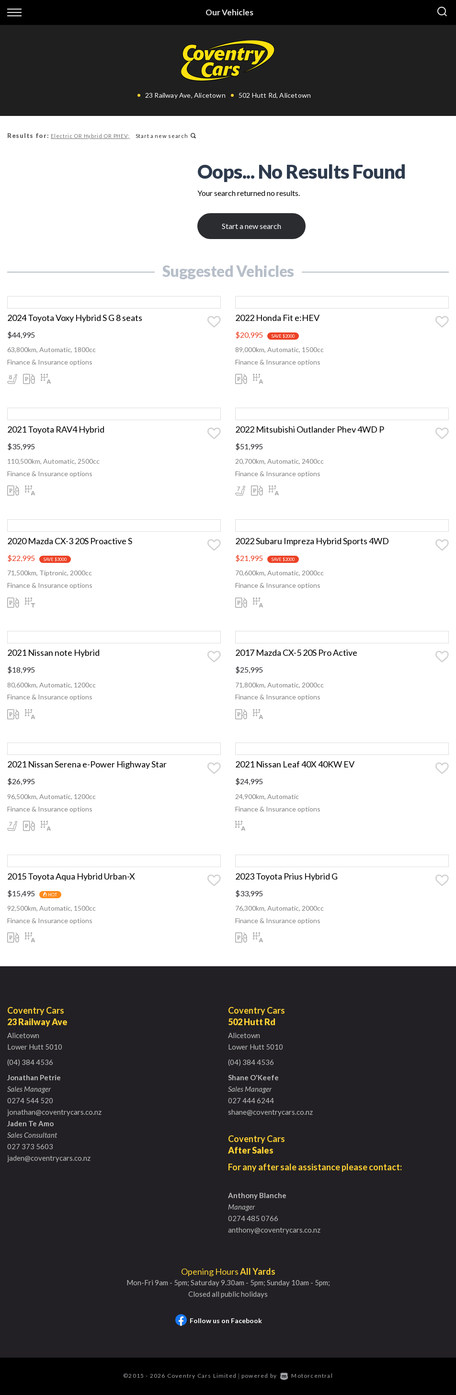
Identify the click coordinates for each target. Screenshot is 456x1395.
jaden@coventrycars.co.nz (49, 1159)
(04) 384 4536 (30, 1063)
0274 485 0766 (253, 1219)
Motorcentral (306, 1376)
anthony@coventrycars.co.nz (274, 1230)
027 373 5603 (30, 1147)
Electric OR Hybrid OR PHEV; (90, 136)
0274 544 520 (30, 1101)
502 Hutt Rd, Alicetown (275, 95)
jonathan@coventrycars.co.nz (54, 1113)
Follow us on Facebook (218, 1321)
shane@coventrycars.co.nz (270, 1113)
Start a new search (165, 136)
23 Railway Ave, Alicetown (185, 95)
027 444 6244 (251, 1101)
